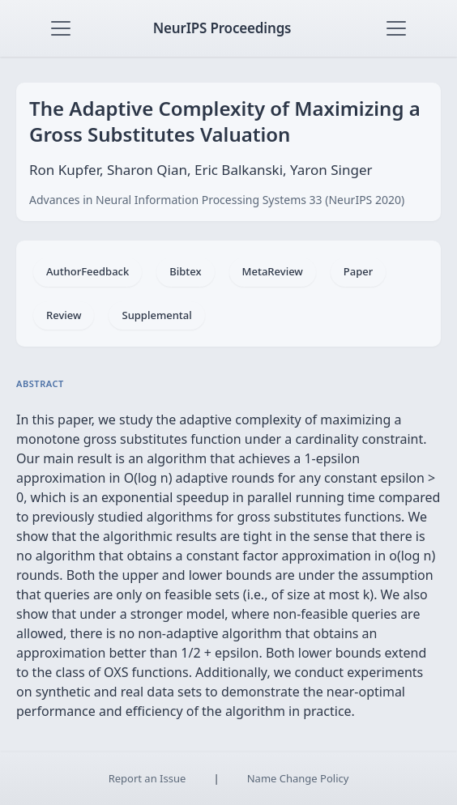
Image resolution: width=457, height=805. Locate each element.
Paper (358, 271)
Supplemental (156, 315)
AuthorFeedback (87, 271)
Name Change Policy (298, 778)
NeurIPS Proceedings (222, 28)
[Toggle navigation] (60, 28)
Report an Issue (147, 778)
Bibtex (185, 271)
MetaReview (272, 271)
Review (63, 315)
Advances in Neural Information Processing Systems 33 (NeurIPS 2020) (216, 199)
